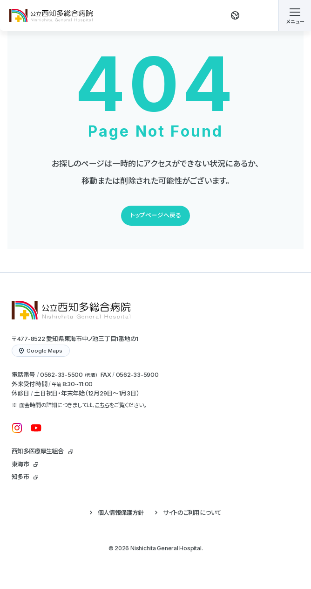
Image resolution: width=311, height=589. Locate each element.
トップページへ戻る (155, 215)
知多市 (20, 476)
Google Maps (40, 350)
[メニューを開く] (294, 15)
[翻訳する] (235, 15)
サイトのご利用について (192, 512)
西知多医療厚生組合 (37, 451)
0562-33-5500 (61, 374)
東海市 (20, 464)
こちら (102, 405)
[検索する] (260, 15)
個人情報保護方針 (121, 512)
